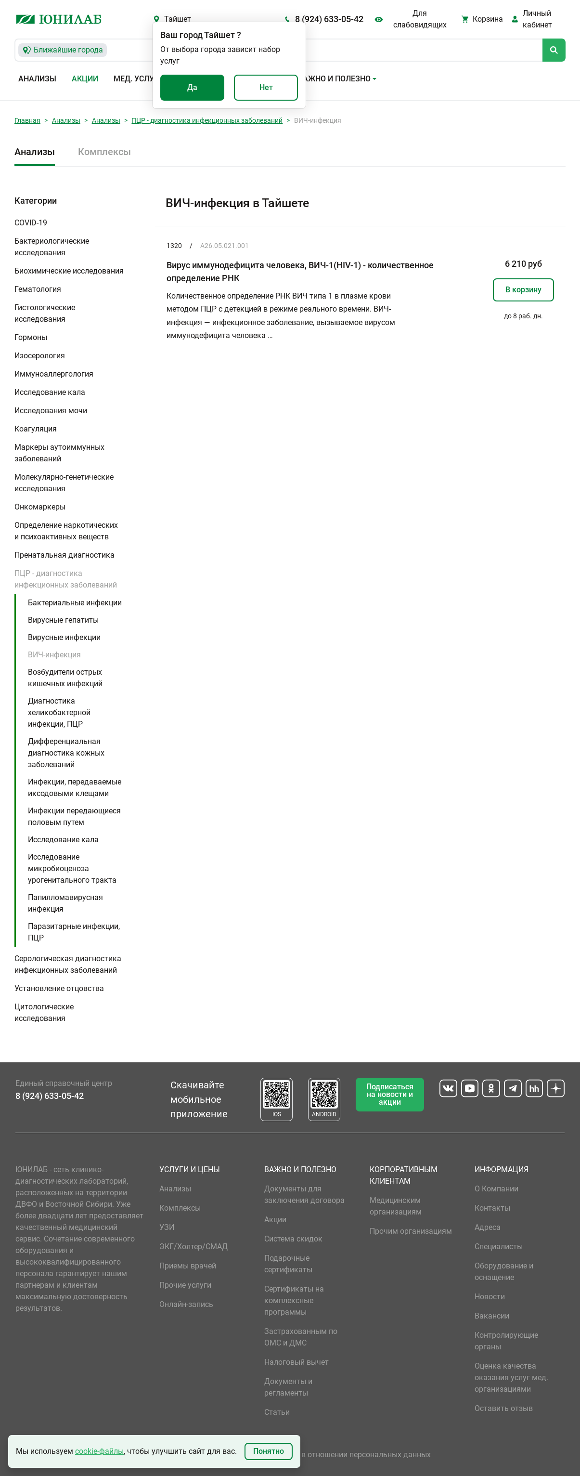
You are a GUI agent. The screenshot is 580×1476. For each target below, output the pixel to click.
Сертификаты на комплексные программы (294, 1300)
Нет (266, 87)
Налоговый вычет (296, 1362)
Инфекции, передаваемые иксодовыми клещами (74, 787)
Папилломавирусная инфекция (65, 903)
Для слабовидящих (420, 19)
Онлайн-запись (186, 1304)
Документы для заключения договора (304, 1194)
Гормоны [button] (30, 337)
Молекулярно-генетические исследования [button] (64, 482)
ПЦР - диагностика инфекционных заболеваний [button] (65, 579)
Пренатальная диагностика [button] (64, 555)
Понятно (268, 1451)
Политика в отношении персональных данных (347, 1454)
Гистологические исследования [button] (44, 313)
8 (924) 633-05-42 (329, 19)
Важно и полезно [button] (334, 78)
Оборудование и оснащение (504, 1271)
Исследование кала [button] (49, 392)
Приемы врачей (187, 1265)
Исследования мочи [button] (50, 410)
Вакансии (492, 1315)
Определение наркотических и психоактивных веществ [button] (66, 531)
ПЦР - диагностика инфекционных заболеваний (207, 120)
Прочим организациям (411, 1231)
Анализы (37, 78)
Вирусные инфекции (64, 637)
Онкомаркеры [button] (39, 506)
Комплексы (104, 151)
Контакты (492, 1208)
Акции (85, 78)
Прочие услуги (185, 1285)
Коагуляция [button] (35, 428)
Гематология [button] (37, 289)
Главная (27, 120)
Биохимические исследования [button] (69, 270)
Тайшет (177, 19)
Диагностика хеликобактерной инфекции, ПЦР (59, 712)
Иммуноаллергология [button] (53, 374)
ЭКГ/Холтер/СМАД (193, 1246)
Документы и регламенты (288, 1387)
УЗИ (166, 1227)
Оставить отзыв (504, 1408)
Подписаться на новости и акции (389, 1094)
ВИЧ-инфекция (54, 654)
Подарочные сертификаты (288, 1264)
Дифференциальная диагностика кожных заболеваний (66, 753)
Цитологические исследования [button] (44, 1012)
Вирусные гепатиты (63, 620)
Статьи (277, 1412)
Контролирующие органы (506, 1341)
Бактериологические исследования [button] (51, 246)
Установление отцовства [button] (59, 988)
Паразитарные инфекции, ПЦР (74, 932)
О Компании (496, 1188)
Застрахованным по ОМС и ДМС (300, 1337)
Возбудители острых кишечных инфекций (65, 677)
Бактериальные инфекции (75, 602)
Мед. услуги (139, 78)
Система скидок (293, 1238)
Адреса (488, 1227)
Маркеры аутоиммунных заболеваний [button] (59, 453)
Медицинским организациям (396, 1206)
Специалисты (499, 1246)
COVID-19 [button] (30, 222)
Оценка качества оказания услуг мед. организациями (511, 1377)
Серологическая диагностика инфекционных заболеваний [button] (67, 964)
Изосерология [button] (39, 355)
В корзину (523, 289)
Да (192, 87)
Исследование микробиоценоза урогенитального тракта (72, 868)
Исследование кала (63, 839)
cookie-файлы (99, 1451)
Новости (490, 1296)
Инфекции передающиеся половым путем (74, 816)
